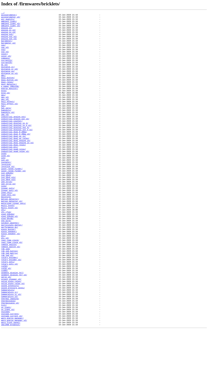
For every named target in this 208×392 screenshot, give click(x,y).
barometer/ (6, 46)
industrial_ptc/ (9, 174)
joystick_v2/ (8, 197)
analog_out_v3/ (9, 44)
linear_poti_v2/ (9, 226)
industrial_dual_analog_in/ (15, 166)
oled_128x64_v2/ (9, 257)
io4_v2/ (5, 189)
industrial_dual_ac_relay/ (15, 163)
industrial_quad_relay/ (13, 176)
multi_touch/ (8, 244)
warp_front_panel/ (10, 384)
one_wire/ (6, 262)
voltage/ (5, 371)
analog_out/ (7, 39)
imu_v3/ (5, 135)
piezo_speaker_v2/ (10, 278)
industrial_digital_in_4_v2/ (16, 148)
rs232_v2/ (6, 319)
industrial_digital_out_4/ (15, 150)
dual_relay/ (7, 96)
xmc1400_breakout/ (10, 387)
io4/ (3, 187)
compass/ (5, 67)
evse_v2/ (5, 109)
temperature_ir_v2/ (11, 351)
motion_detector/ (10, 236)
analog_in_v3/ (8, 36)
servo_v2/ (6, 330)
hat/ (3, 124)
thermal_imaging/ (10, 356)
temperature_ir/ (9, 348)
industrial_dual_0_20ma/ (14, 156)
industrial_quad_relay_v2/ (15, 179)
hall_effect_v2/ (9, 122)
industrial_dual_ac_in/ (13, 161)
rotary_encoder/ (9, 306)
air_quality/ (8, 20)
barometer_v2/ (8, 49)
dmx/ (3, 88)
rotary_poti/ (8, 312)
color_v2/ (6, 65)
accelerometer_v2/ (10, 18)
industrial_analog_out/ (13, 137)
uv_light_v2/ (8, 369)
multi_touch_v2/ (9, 247)
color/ (4, 62)
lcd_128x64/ (7, 205)
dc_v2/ (4, 75)
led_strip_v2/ (8, 218)
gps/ (3, 111)
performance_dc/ (9, 270)
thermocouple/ (8, 358)
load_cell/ (6, 228)
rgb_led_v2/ (7, 304)
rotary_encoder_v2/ (11, 309)
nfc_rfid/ (6, 252)
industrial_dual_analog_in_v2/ (17, 169)
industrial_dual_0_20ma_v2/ (15, 158)
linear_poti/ (8, 223)
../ (2, 13)
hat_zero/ (6, 127)
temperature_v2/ (9, 353)
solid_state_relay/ (11, 335)
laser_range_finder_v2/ (13, 202)
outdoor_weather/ (10, 265)
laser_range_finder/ (12, 200)
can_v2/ (5, 54)
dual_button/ (8, 91)
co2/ (3, 57)
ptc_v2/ (5, 283)
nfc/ (3, 249)
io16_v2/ (5, 184)
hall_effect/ (8, 119)
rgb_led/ (5, 296)
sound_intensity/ (10, 340)
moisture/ (6, 234)
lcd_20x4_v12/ (8, 213)
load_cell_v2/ (8, 231)
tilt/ (4, 364)
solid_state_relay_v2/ (13, 338)
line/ (4, 221)
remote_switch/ (9, 291)
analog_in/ (6, 31)
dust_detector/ (9, 98)
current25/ (6, 72)
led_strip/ (6, 215)
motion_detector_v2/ (12, 239)
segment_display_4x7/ (12, 325)
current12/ (6, 70)
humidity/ (6, 130)
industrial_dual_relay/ (13, 171)
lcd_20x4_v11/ (8, 210)
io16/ (4, 182)
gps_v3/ (5, 117)
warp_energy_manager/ (12, 379)
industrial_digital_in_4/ (14, 145)
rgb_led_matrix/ (9, 301)
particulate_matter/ (12, 267)
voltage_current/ (10, 374)
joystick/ (6, 195)
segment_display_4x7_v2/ (14, 327)
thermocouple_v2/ (10, 361)
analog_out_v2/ (9, 41)
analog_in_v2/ (8, 33)
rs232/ (4, 317)
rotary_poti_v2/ (9, 314)
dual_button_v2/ (9, 93)
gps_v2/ (5, 114)
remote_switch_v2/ (10, 293)
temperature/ (8, 345)
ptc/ (3, 280)
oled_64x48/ (7, 260)
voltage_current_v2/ (12, 377)
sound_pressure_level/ (13, 343)
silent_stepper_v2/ (11, 332)
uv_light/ (6, 366)
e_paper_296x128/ (10, 101)
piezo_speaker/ (9, 275)
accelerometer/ (9, 15)
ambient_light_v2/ (10, 26)
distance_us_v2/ (9, 85)
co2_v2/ (5, 59)
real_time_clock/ (10, 286)
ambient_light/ (9, 23)
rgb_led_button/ (9, 299)
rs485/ (4, 322)
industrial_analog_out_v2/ (15, 140)
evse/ (4, 106)
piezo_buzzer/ (8, 273)
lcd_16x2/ (6, 208)
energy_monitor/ (9, 104)
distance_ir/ (8, 78)
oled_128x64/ (8, 254)
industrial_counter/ (12, 143)
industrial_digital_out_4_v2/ (17, 153)
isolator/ (6, 192)
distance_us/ (8, 83)
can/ (3, 52)
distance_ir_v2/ (9, 80)
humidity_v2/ (8, 132)
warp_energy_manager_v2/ (14, 382)
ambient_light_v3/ (10, 28)
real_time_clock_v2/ (12, 288)
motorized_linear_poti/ (13, 241)
